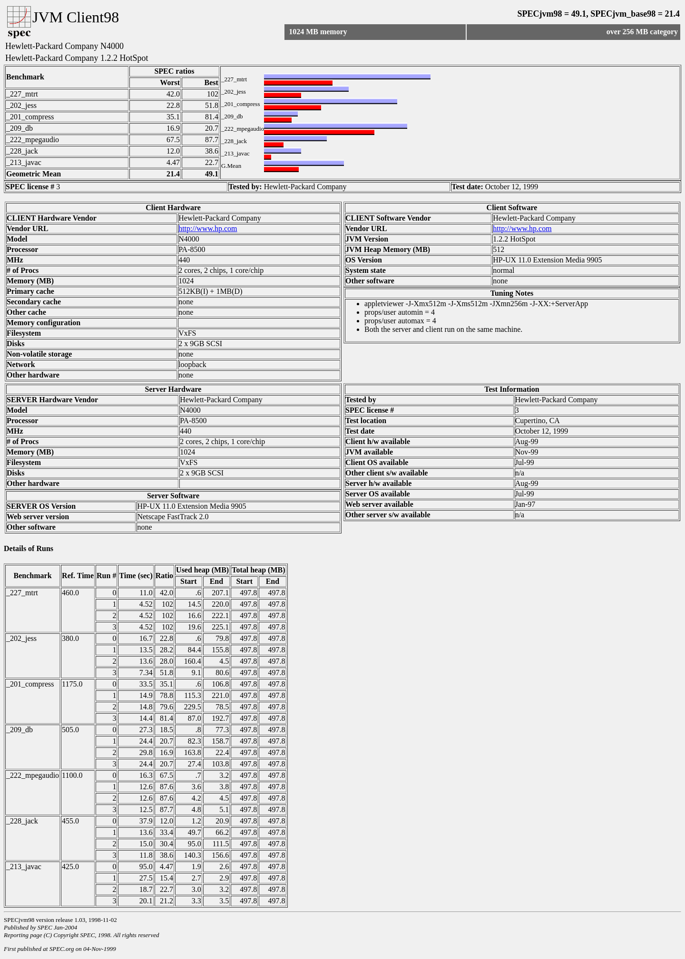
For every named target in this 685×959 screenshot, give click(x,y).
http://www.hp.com (207, 228)
